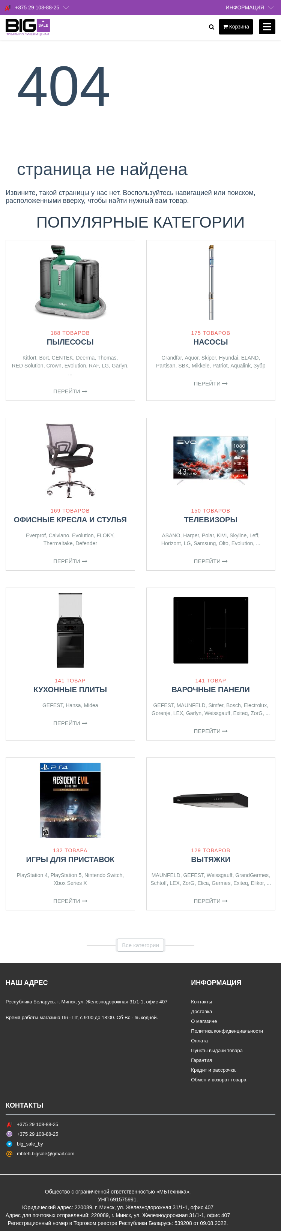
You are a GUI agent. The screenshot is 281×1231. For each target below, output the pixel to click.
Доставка (201, 1011)
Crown (53, 366)
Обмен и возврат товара (218, 1080)
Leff (253, 535)
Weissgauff (217, 713)
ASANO (171, 535)
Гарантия (201, 1060)
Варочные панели (210, 689)
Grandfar (171, 358)
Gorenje (161, 713)
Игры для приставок (70, 859)
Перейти (70, 391)
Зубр (259, 366)
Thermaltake (58, 543)
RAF (94, 366)
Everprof (36, 535)
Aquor (191, 358)
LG (105, 366)
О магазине (204, 1021)
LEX (178, 713)
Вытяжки (210, 859)
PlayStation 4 (32, 875)
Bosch (233, 705)
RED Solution (28, 366)
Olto (223, 543)
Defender (86, 543)
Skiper (208, 358)
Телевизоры (211, 520)
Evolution (75, 366)
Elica (203, 883)
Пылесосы (70, 342)
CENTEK (62, 358)
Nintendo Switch (103, 875)
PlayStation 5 (66, 875)
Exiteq (240, 713)
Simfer (216, 705)
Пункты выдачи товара (217, 1050)
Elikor (257, 883)
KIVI (222, 535)
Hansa (73, 705)
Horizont (171, 543)
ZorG (257, 713)
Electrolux (255, 705)
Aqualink (241, 366)
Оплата (199, 1041)
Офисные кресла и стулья (70, 520)
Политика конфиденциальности (227, 1031)
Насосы (211, 342)
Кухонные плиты (70, 689)
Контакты (201, 1002)
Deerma (85, 358)
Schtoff (158, 883)
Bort (44, 358)
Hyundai (228, 358)
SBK (183, 366)
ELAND (250, 358)
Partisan (165, 366)
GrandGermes (252, 875)
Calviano (59, 535)
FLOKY (104, 535)
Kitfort (29, 358)
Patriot (219, 366)
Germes (221, 883)
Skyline (238, 535)
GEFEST (52, 705)
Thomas (107, 358)
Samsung (205, 543)
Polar (208, 535)
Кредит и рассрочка (213, 1070)
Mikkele (200, 366)
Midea (91, 705)
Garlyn (119, 366)
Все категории (140, 945)
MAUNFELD (191, 705)
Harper (191, 535)
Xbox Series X (70, 883)
